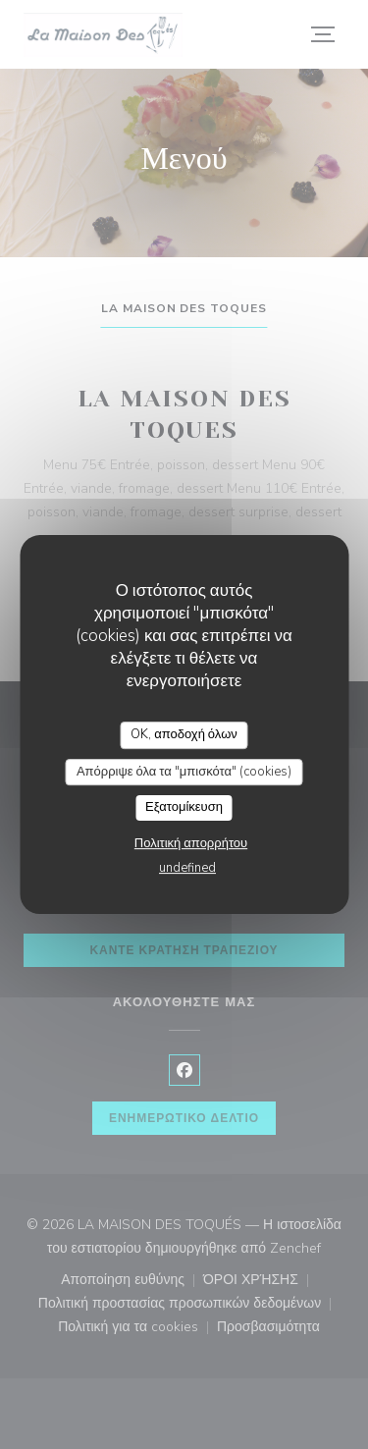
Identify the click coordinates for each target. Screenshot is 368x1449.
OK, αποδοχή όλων (184, 734)
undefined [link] (187, 868)
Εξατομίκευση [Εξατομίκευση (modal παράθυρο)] (184, 807)
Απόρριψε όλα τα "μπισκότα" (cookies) (184, 771)
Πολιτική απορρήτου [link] (190, 843)
